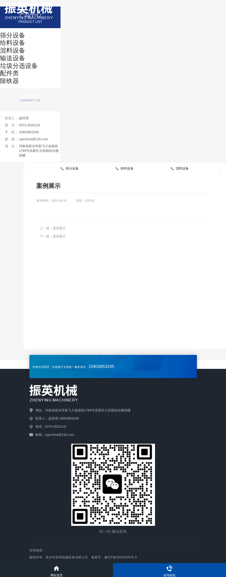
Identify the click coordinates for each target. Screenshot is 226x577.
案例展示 (59, 228)
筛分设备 (70, 168)
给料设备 (125, 168)
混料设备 (180, 168)
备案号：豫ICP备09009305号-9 (114, 557)
